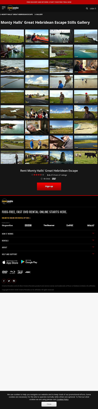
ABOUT (48, 247)
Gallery (39, 14)
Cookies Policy (63, 399)
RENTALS (48, 240)
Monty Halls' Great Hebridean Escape (17, 14)
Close (49, 404)
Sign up (49, 186)
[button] (86, 8)
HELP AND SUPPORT (48, 254)
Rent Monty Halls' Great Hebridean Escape (49, 171)
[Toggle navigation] (4, 7)
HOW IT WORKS (48, 233)
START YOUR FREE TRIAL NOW (49, 2)
